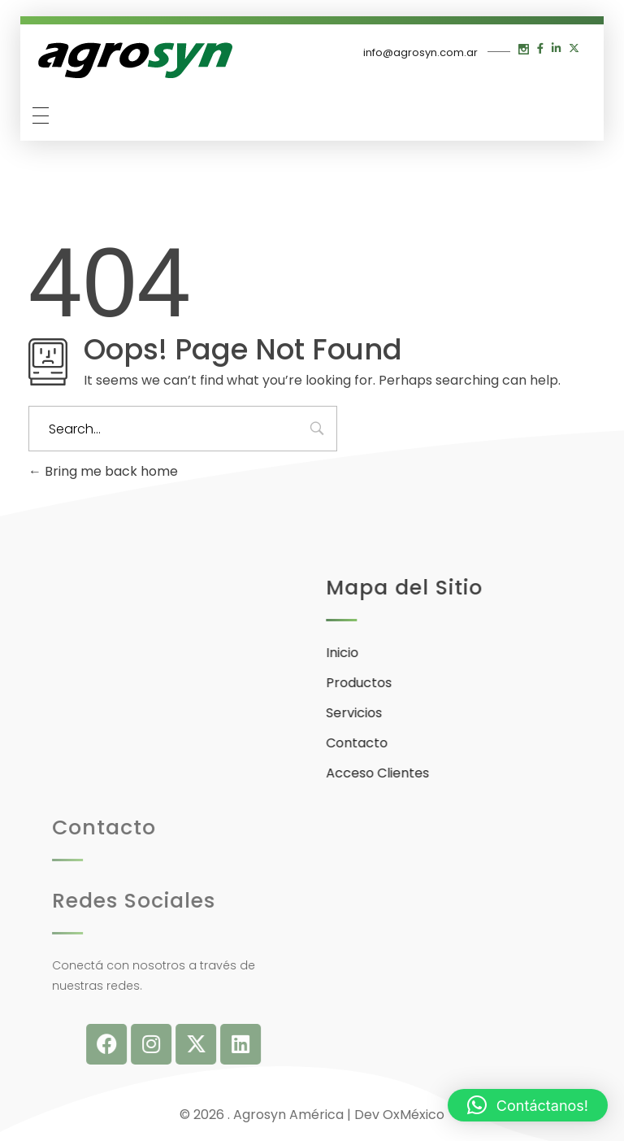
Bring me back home (103, 471)
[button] (528, 1105)
